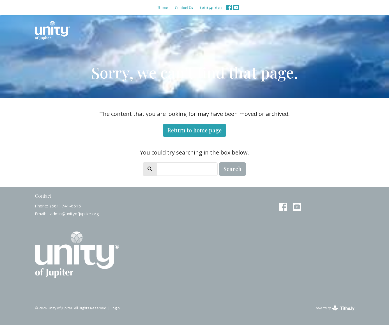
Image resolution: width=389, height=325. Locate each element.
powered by (335, 308)
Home (162, 7)
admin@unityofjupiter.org (74, 213)
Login (115, 307)
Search (232, 168)
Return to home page (194, 130)
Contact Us (184, 7)
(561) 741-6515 (211, 7)
